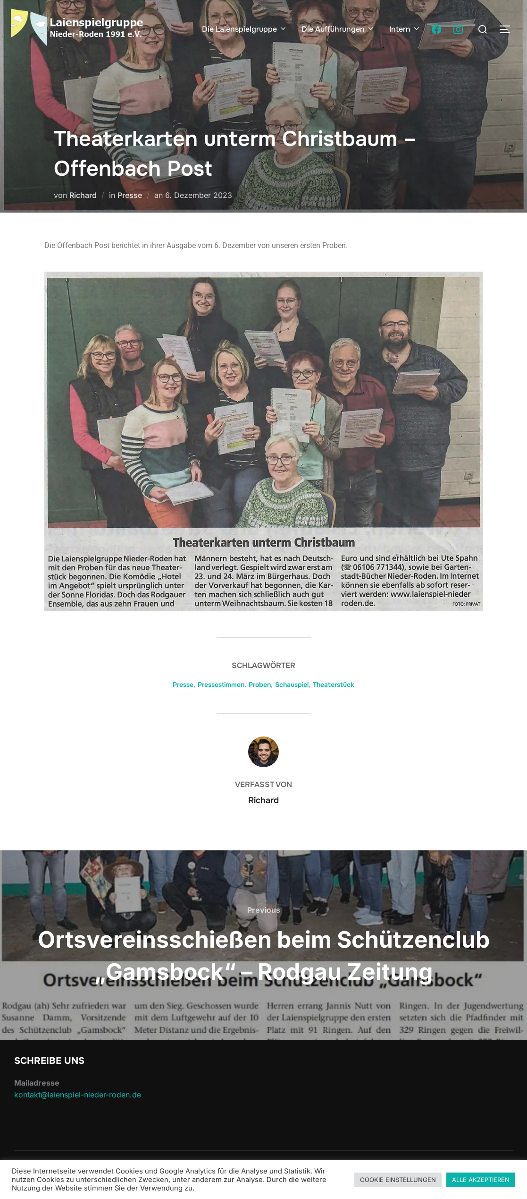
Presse (129, 195)
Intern (405, 29)
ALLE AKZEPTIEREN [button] (481, 1179)
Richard (83, 195)
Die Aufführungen (338, 29)
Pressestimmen (221, 684)
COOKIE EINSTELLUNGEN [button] (398, 1179)
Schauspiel (292, 684)
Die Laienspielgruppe (244, 29)
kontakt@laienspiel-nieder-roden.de (77, 1094)
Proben (260, 684)
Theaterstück (333, 684)
